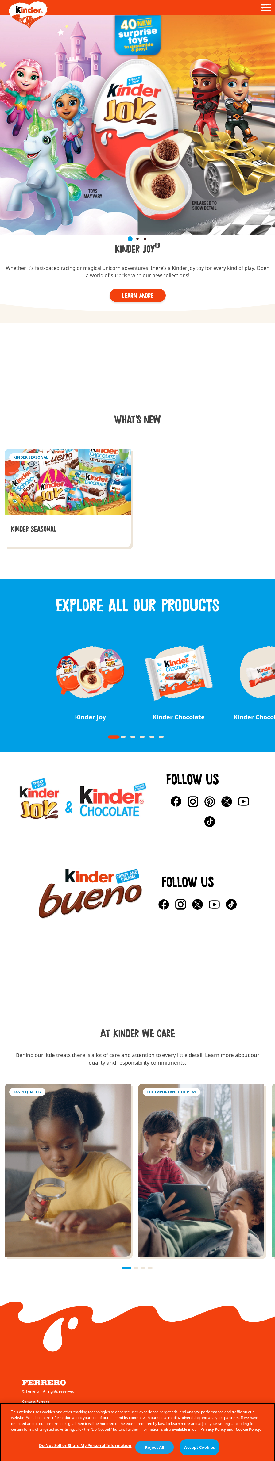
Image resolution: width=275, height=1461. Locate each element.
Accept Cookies (199, 1453)
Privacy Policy (213, 1434)
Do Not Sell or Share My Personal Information (85, 1451)
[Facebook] (176, 801)
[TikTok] (209, 821)
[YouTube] (243, 801)
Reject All (154, 1452)
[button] (5, 74)
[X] (226, 801)
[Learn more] (138, 295)
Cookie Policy (248, 1434)
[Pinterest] (209, 801)
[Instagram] (193, 801)
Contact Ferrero (35, 1401)
